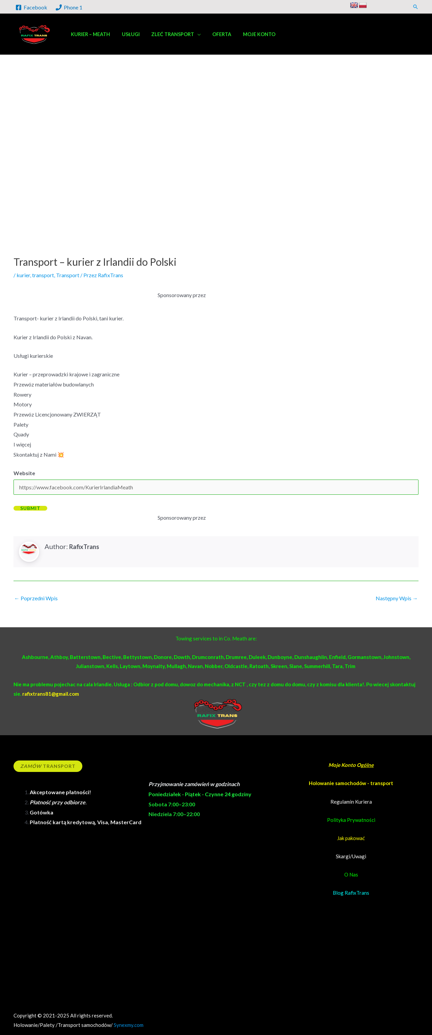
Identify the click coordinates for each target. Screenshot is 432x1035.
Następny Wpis (397, 598)
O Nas (351, 874)
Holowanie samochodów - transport (351, 783)
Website (24, 473)
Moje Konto (342, 765)
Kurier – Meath (89, 34)
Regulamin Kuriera (351, 802)
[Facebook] (32, 7)
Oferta (215, 34)
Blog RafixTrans (351, 893)
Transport (67, 275)
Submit (30, 508)
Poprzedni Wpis (36, 598)
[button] (415, 7)
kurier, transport (35, 275)
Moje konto (251, 34)
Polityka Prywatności (351, 820)
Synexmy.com (128, 1025)
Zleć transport (167, 34)
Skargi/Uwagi (351, 856)
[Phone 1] (69, 7)
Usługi (128, 34)
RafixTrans (84, 546)
